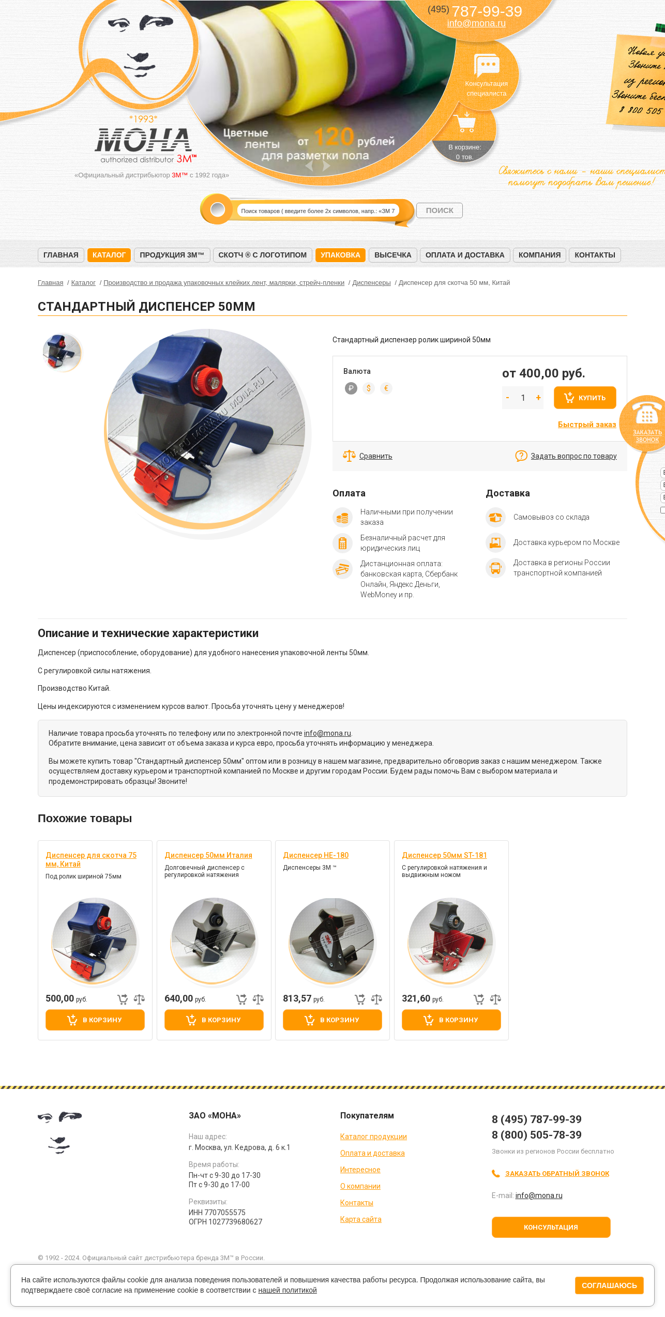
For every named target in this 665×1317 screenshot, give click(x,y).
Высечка (393, 255)
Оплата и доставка (465, 255)
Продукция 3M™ (172, 255)
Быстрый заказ (587, 424)
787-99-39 (475, 11)
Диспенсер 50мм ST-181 (444, 855)
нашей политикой (287, 1290)
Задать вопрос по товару (574, 456)
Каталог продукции (373, 1136)
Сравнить (375, 456)
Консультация (551, 1227)
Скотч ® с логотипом (263, 255)
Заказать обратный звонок (557, 1173)
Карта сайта (361, 1219)
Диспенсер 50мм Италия (208, 855)
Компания (540, 255)
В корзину (102, 1020)
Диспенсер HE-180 (316, 855)
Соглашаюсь (609, 1285)
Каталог (109, 255)
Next (326, 165)
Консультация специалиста (486, 66)
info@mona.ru (476, 23)
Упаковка (340, 255)
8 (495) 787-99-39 (537, 1119)
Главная (61, 255)
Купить (592, 398)
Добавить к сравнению (139, 999)
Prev (309, 165)
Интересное (360, 1169)
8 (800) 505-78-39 (537, 1135)
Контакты (595, 255)
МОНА (141, 49)
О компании (360, 1186)
